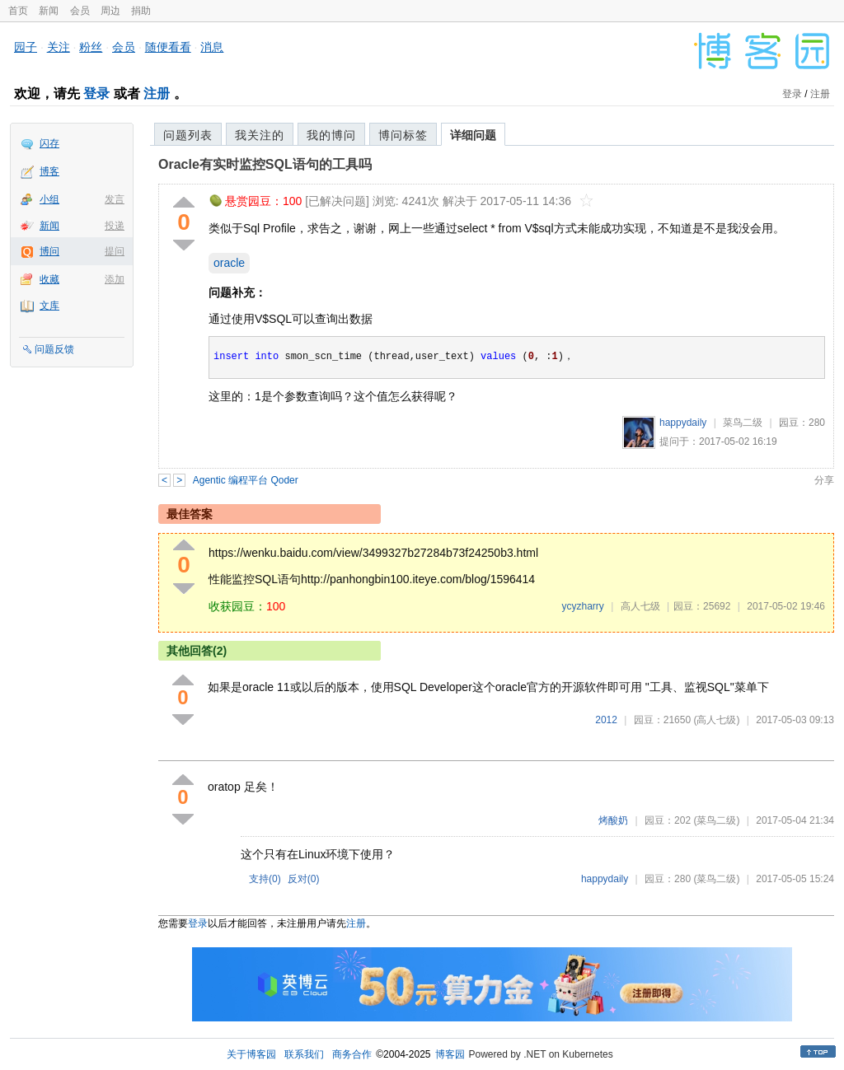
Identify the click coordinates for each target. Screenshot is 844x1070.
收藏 (49, 279)
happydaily (682, 422)
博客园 (450, 1054)
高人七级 (640, 606)
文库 (49, 305)
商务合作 (352, 1054)
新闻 (49, 10)
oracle (229, 262)
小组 (49, 199)
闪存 (49, 143)
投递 (114, 225)
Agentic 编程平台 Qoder (245, 480)
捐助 (141, 10)
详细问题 (473, 135)
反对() (304, 879)
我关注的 (259, 135)
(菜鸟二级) (716, 820)
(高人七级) (716, 720)
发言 (114, 199)
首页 (18, 10)
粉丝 (90, 47)
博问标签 (403, 135)
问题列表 (188, 135)
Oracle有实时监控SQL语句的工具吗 (265, 164)
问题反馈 (54, 349)
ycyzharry (582, 606)
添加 (114, 279)
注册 (156, 93)
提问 (114, 251)
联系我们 (304, 1054)
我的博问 (331, 135)
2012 (606, 720)
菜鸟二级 (742, 422)
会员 (80, 10)
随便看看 (168, 47)
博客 (49, 171)
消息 (211, 47)
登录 (96, 93)
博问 (49, 251)
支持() (265, 879)
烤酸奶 (613, 820)
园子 (25, 47)
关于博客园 (251, 1054)
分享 (824, 480)
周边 (110, 10)
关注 (58, 47)
